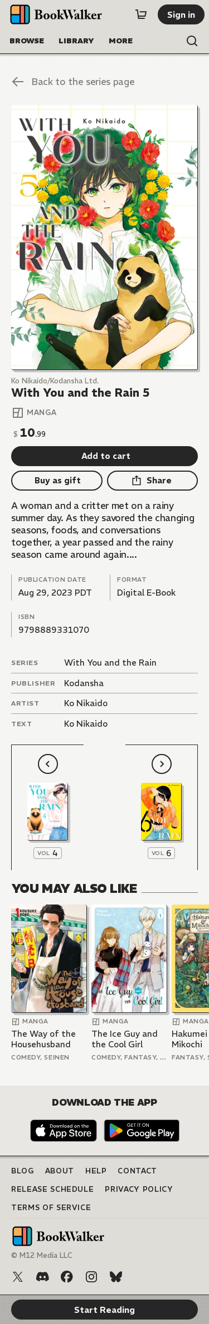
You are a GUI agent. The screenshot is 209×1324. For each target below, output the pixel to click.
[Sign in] (181, 14)
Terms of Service (51, 1207)
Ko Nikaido (86, 703)
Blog (22, 1171)
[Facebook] (67, 1276)
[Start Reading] (104, 237)
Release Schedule (52, 1189)
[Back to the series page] (104, 81)
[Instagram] (91, 1276)
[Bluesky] (116, 1276)
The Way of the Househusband (43, 1039)
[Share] (152, 481)
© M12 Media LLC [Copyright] (41, 1255)
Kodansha (84, 683)
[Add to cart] (104, 456)
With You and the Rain (110, 662)
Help (96, 1171)
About (59, 1171)
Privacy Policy (139, 1189)
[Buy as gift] (57, 481)
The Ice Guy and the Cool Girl (124, 1039)
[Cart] (141, 14)
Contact (137, 1171)
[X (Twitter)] (18, 1276)
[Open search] (192, 41)
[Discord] (42, 1276)
